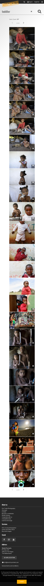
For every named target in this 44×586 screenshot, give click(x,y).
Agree (22, 582)
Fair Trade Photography (8, 508)
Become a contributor (8, 513)
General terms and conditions (10, 566)
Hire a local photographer (9, 528)
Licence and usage (7, 520)
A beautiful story (6, 519)
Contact (4, 512)
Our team (4, 510)
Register (36, 2)
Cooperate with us (7, 517)
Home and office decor (8, 529)
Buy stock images (7, 531)
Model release (6, 515)
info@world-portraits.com (11, 562)
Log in (30, 2)
